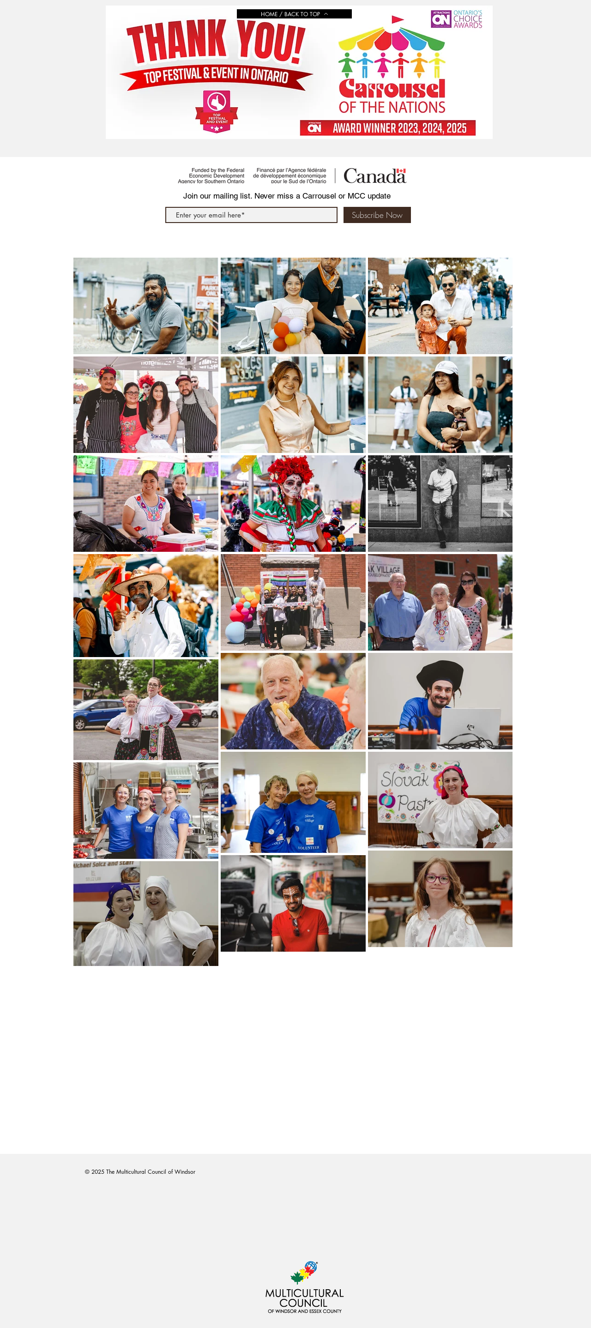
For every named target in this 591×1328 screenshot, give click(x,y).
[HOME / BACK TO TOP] (294, 13)
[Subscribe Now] (377, 215)
